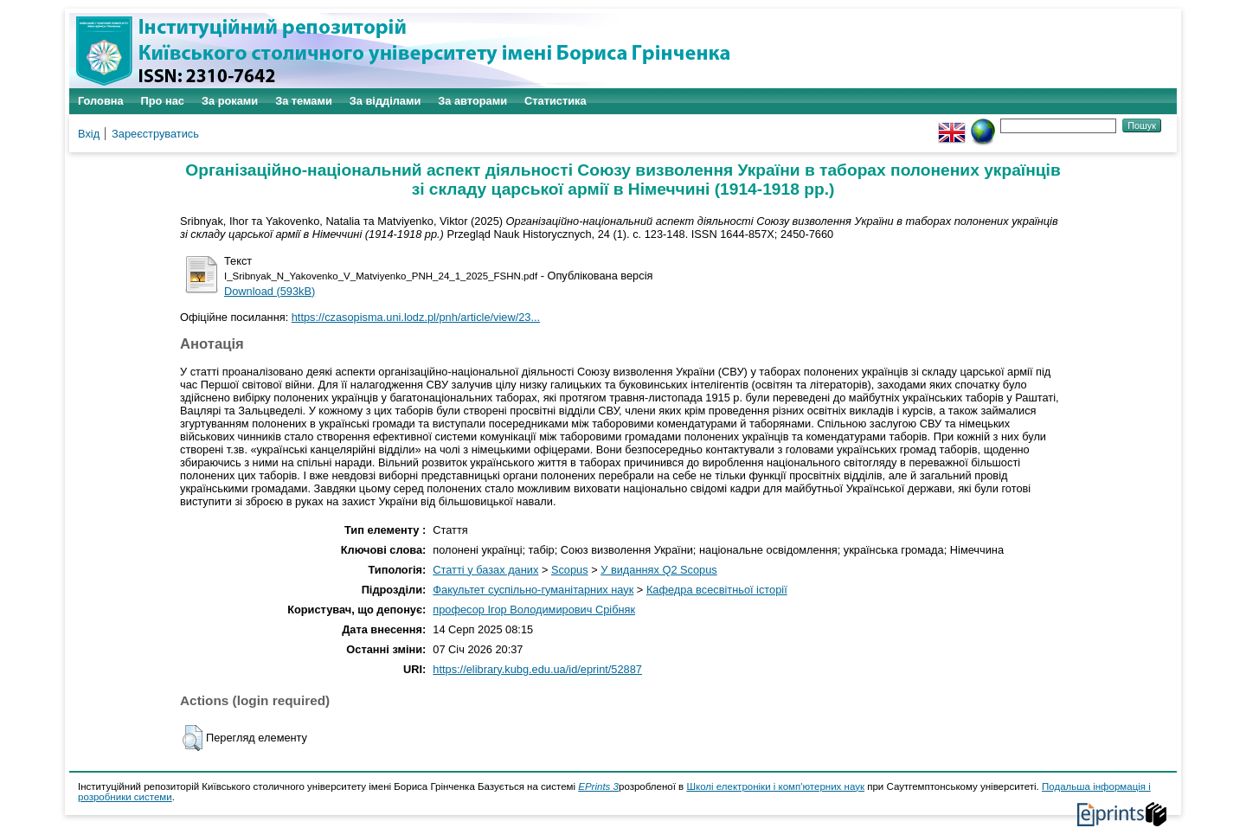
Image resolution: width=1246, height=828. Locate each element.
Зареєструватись (155, 133)
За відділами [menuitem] (385, 100)
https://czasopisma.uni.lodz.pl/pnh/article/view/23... (416, 317)
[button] (192, 738)
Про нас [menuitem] (162, 100)
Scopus (569, 569)
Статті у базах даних (485, 569)
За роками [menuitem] (230, 100)
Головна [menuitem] (101, 100)
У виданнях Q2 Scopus (659, 569)
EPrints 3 (598, 786)
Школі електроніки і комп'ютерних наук (775, 786)
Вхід (89, 133)
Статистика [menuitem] (555, 100)
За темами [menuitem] (303, 100)
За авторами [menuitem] (472, 100)
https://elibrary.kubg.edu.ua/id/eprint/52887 (537, 669)
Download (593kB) (269, 291)
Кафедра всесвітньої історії (716, 589)
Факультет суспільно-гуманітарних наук (533, 589)
